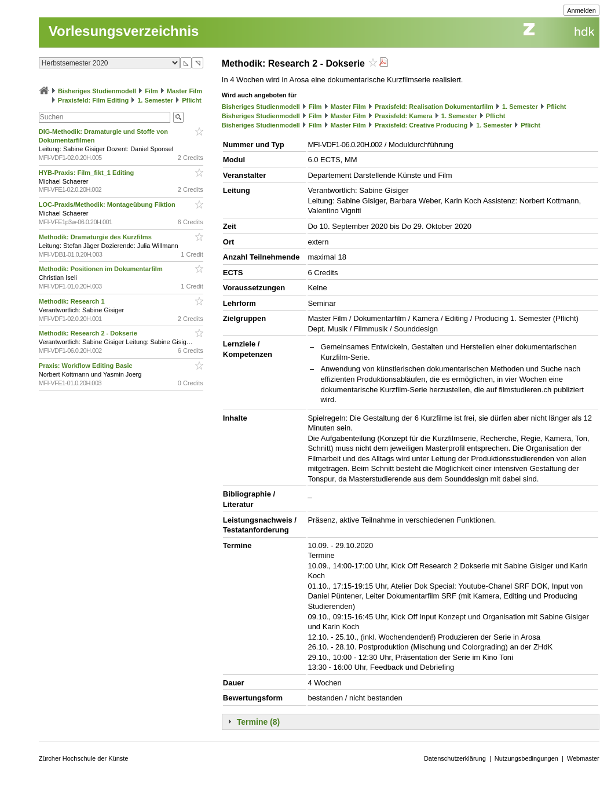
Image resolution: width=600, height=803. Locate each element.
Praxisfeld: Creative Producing (421, 125)
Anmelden (581, 10)
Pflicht (192, 100)
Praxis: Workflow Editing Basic (86, 365)
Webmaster (583, 758)
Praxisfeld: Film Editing (93, 100)
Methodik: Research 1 (73, 301)
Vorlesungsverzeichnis (124, 31)
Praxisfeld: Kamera (404, 115)
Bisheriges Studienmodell (97, 90)
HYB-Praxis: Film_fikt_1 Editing (87, 172)
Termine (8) (258, 722)
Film (151, 90)
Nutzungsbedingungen (526, 758)
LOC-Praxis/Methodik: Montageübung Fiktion (108, 204)
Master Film (184, 90)
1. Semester (155, 100)
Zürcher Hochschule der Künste (84, 758)
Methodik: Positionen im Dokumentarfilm (101, 268)
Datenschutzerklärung (455, 758)
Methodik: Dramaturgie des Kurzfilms (96, 236)
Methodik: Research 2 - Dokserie (89, 333)
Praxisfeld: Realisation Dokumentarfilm (434, 106)
